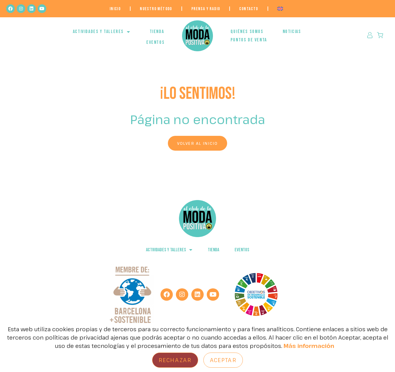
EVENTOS (155, 42)
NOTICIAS (292, 32)
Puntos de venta (249, 40)
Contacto (248, 8)
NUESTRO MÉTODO (156, 8)
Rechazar (175, 360)
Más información (309, 345)
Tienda (157, 32)
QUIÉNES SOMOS (247, 32)
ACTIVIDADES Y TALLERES (102, 31)
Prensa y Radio (205, 8)
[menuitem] (280, 9)
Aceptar (223, 360)
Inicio (115, 8)
